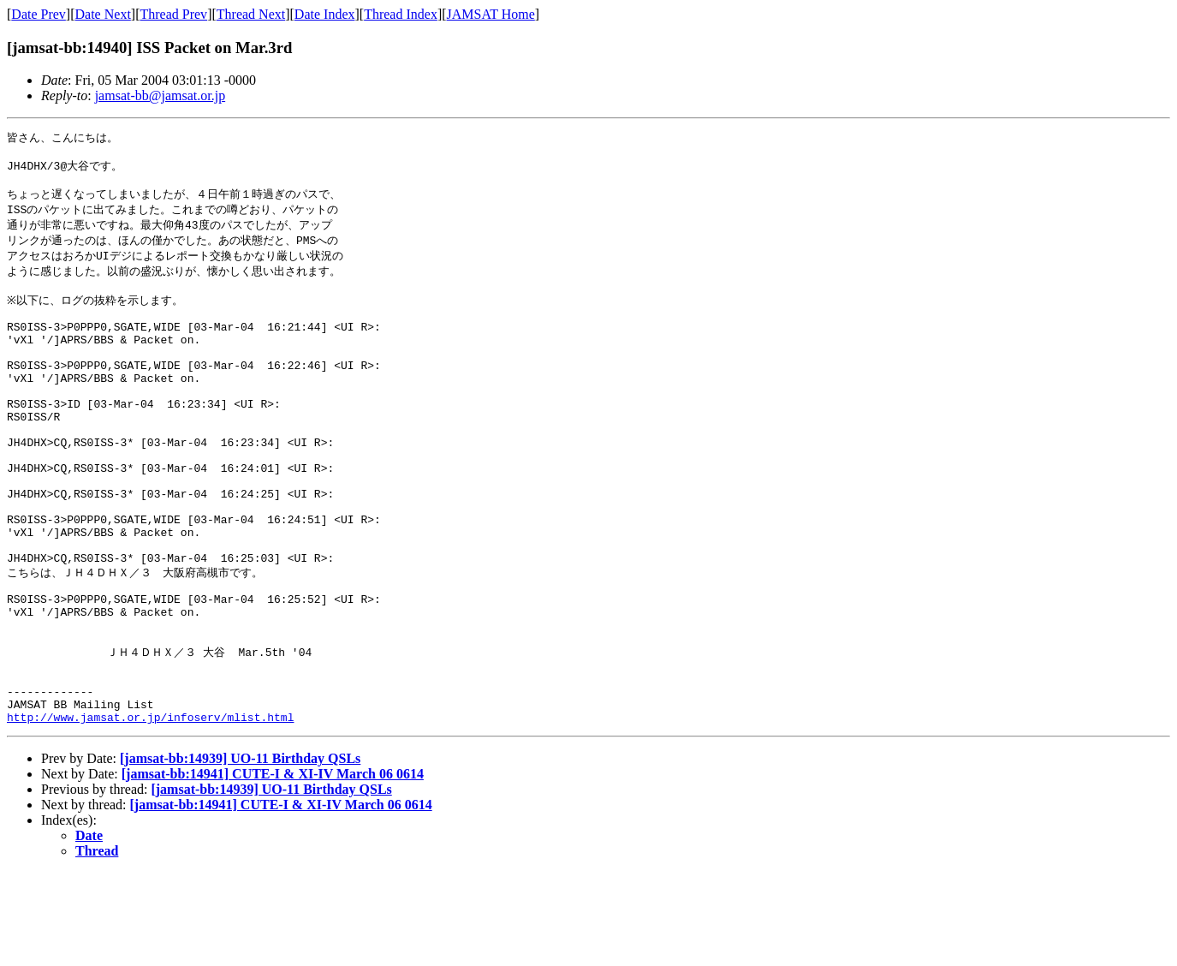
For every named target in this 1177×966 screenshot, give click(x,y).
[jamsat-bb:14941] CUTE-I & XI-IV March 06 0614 (273, 867)
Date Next (103, 14)
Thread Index (400, 14)
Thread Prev (173, 14)
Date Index (324, 14)
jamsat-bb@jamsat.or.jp (160, 95)
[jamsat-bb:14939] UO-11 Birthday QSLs (240, 851)
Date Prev (38, 14)
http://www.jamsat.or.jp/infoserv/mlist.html (150, 810)
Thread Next (251, 14)
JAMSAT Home (491, 14)
